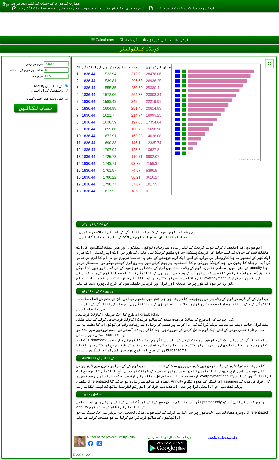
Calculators (105, 40)
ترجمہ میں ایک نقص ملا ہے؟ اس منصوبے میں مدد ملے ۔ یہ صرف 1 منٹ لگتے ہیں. (81, 8)
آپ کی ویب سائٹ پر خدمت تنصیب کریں (184, 8)
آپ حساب (130, 40)
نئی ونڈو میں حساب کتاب (47, 98)
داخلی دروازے (159, 40)
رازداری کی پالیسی (222, 437)
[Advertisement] (117, 24)
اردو (182, 40)
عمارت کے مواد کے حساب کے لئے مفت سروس (45, 3)
